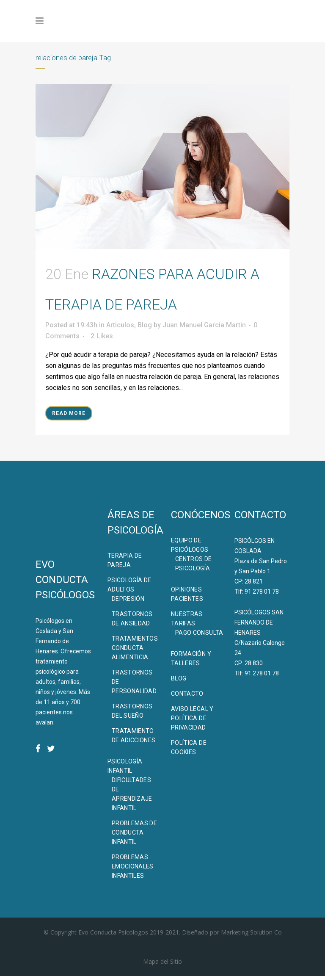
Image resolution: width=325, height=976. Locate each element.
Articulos (120, 325)
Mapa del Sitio (162, 961)
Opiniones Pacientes (187, 594)
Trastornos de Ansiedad (132, 619)
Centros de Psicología (193, 564)
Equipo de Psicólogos (190, 545)
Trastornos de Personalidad (134, 681)
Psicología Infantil (125, 766)
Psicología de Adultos (129, 585)
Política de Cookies (189, 747)
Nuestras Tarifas (187, 619)
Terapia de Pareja (124, 560)
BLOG (178, 678)
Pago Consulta (199, 632)
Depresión (128, 598)
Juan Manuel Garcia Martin (204, 325)
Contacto (187, 693)
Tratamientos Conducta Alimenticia (135, 648)
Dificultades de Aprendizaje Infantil (132, 794)
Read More (68, 413)
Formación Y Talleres (191, 658)
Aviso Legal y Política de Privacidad (192, 718)
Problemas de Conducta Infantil (134, 832)
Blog (145, 325)
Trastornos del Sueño (132, 711)
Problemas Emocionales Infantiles (133, 866)
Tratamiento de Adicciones (134, 735)
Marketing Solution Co (251, 932)
